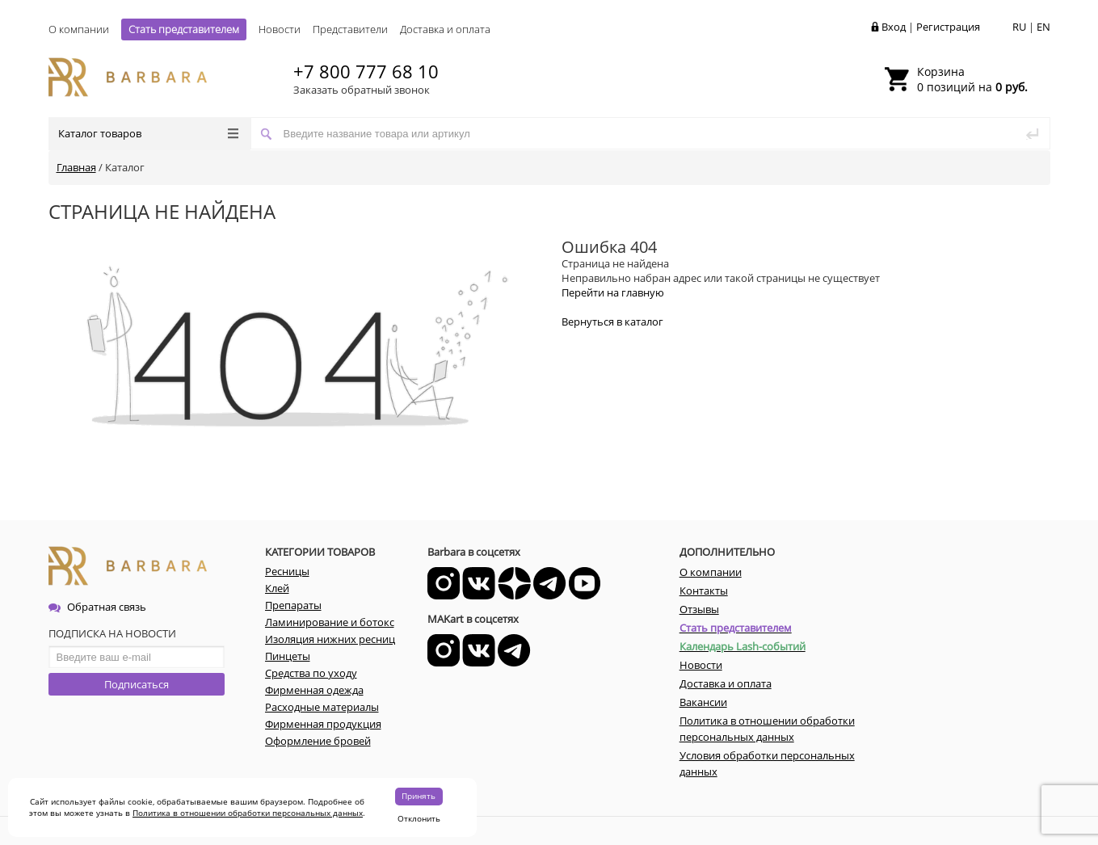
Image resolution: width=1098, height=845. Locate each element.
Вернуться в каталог (612, 321)
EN (1043, 26)
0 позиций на (972, 79)
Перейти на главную (613, 292)
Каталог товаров (148, 133)
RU (1019, 26)
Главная (76, 167)
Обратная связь (97, 606)
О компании (78, 29)
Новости (280, 29)
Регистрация (948, 26)
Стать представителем (183, 29)
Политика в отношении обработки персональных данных (248, 812)
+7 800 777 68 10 (366, 71)
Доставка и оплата (445, 29)
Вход (893, 26)
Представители (350, 29)
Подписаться (136, 684)
